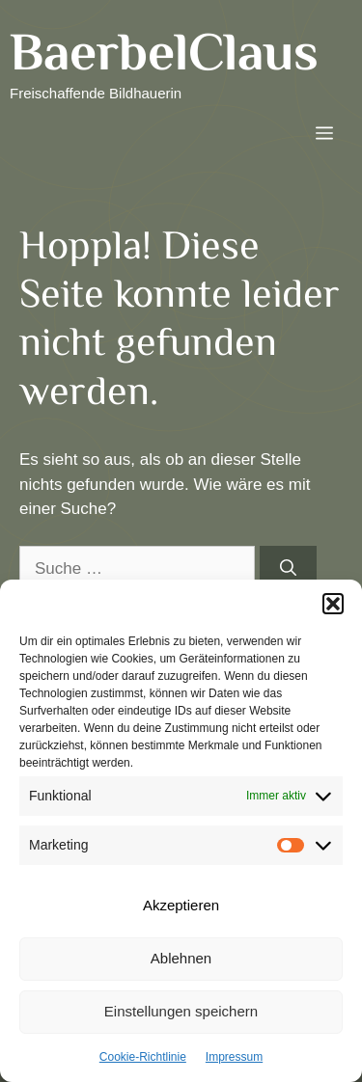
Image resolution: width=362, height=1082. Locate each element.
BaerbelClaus (164, 51)
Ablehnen (181, 958)
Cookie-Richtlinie (142, 1057)
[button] (333, 603)
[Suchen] (288, 569)
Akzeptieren (181, 905)
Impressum (234, 1057)
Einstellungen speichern (181, 1011)
